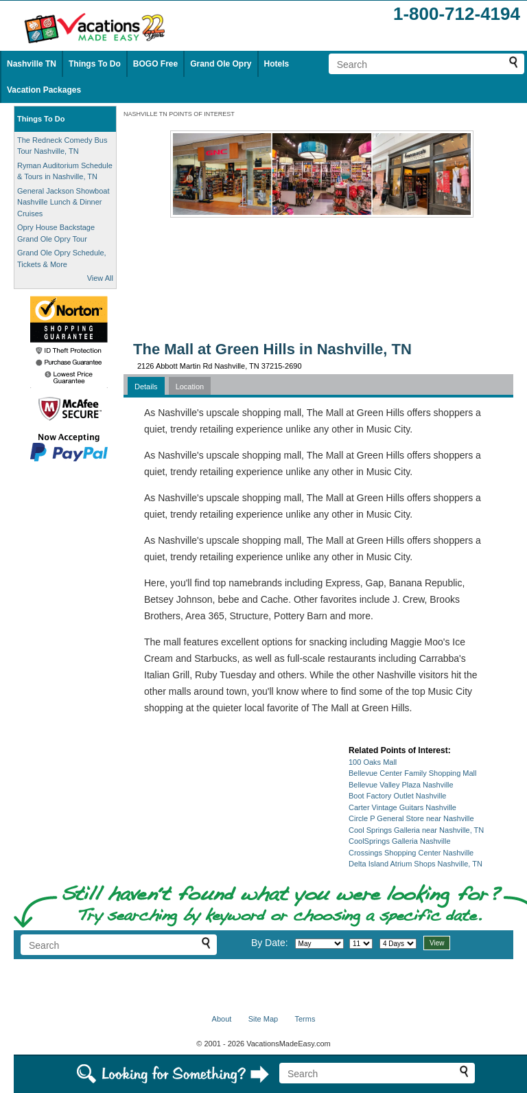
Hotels (277, 64)
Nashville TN (31, 64)
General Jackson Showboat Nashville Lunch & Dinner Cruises (63, 202)
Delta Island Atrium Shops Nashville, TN (415, 864)
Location (190, 386)
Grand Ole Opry (220, 64)
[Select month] (319, 944)
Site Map (263, 1019)
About (222, 1019)
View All (100, 278)
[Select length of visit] (398, 944)
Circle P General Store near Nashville (411, 818)
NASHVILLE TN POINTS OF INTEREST (179, 114)
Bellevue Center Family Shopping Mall (412, 773)
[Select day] (361, 944)
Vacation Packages (44, 90)
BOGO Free (155, 64)
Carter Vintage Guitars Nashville (402, 807)
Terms (304, 1019)
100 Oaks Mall (373, 762)
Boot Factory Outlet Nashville (397, 796)
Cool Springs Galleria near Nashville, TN (416, 830)
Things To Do (95, 64)
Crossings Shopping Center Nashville (411, 853)
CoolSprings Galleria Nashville (400, 841)
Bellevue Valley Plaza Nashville (401, 785)
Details (146, 386)
